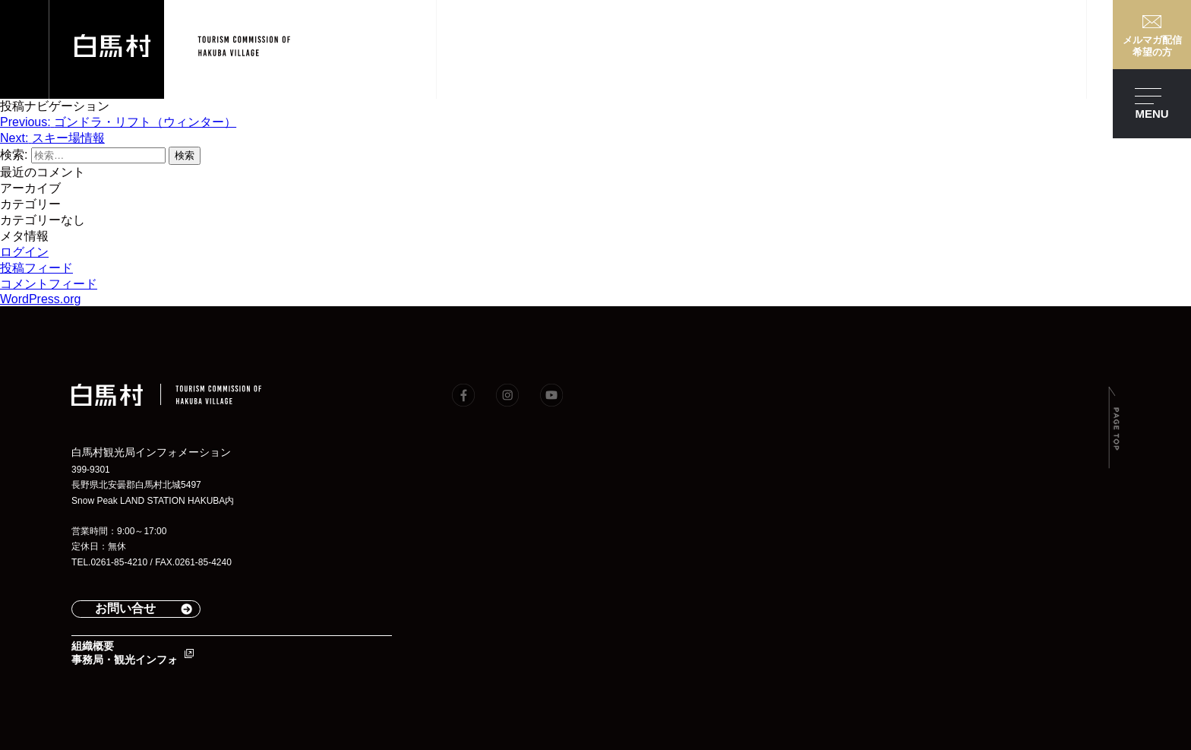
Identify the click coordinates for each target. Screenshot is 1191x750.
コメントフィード (48, 283)
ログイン (24, 251)
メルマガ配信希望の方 (1152, 46)
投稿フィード (36, 267)
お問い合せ (125, 608)
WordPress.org (40, 299)
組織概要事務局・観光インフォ (124, 653)
